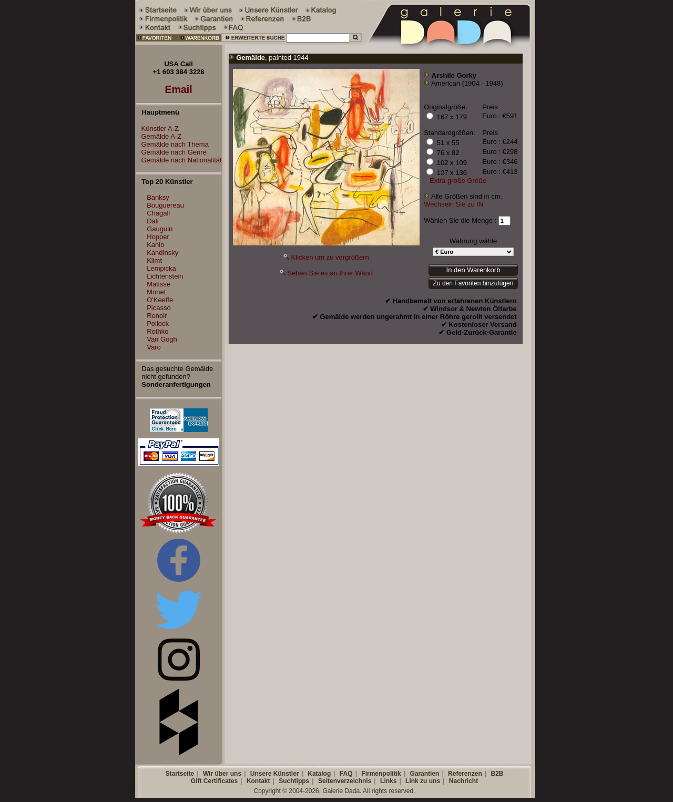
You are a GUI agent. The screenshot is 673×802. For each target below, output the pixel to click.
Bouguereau (165, 205)
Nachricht (463, 781)
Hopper (158, 237)
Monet (156, 292)
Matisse (158, 284)
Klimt (154, 260)
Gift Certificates (214, 781)
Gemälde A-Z (159, 136)
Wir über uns (222, 773)
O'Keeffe (160, 300)
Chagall (158, 213)
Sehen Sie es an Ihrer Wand (330, 273)
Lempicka (161, 268)
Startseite (179, 773)
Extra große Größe (458, 180)
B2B (497, 773)
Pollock (158, 323)
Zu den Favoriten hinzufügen (473, 283)
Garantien (424, 773)
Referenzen (465, 773)
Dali (152, 221)
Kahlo (155, 245)
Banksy (158, 197)
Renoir (157, 316)
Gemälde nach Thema (172, 144)
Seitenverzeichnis (344, 781)
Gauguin (159, 229)
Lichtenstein (165, 276)
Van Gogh (162, 339)
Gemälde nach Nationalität (179, 160)
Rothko (157, 331)
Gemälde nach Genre (171, 152)
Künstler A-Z (157, 128)
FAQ (346, 773)
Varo (154, 347)
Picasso (159, 308)
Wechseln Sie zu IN (453, 204)
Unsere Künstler (274, 773)
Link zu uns (422, 781)
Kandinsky (162, 252)
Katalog (319, 773)
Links (388, 781)
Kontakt (258, 781)
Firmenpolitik (381, 773)
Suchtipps (294, 781)
